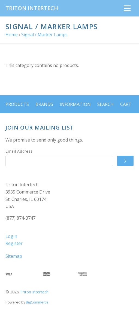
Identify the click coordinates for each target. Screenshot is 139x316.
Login (11, 236)
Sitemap (13, 256)
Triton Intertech (34, 291)
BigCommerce (37, 302)
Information (75, 104)
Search (105, 104)
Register (14, 243)
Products (17, 104)
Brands (44, 104)
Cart (125, 104)
